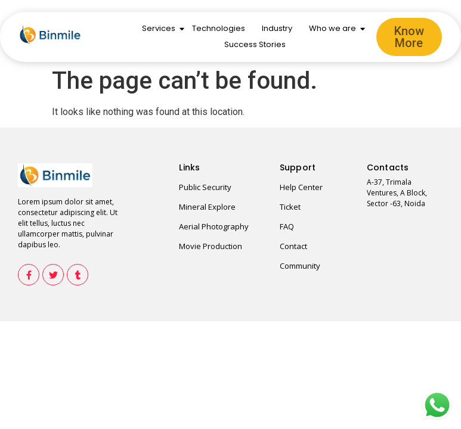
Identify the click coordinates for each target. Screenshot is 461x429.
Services (160, 28)
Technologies (218, 28)
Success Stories (255, 44)
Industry (277, 28)
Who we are (333, 28)
